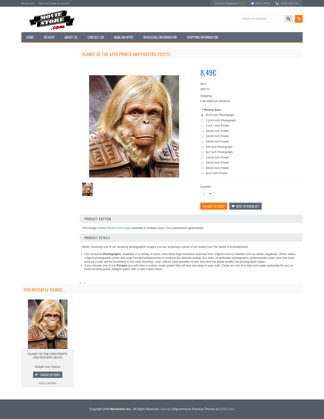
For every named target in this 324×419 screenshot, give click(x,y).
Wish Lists (262, 3)
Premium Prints (33, 108)
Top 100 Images (33, 78)
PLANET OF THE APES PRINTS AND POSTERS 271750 (48, 221)
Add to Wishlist (48, 249)
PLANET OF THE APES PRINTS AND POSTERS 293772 (48, 355)
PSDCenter (227, 409)
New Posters (31, 100)
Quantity (205, 186)
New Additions (32, 62)
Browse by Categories (37, 85)
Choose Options (51, 240)
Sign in (42, 3)
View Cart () (289, 3)
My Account (27, 3)
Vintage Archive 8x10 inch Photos (44, 70)
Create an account (59, 3)
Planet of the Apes (119, 228)
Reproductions (32, 93)
